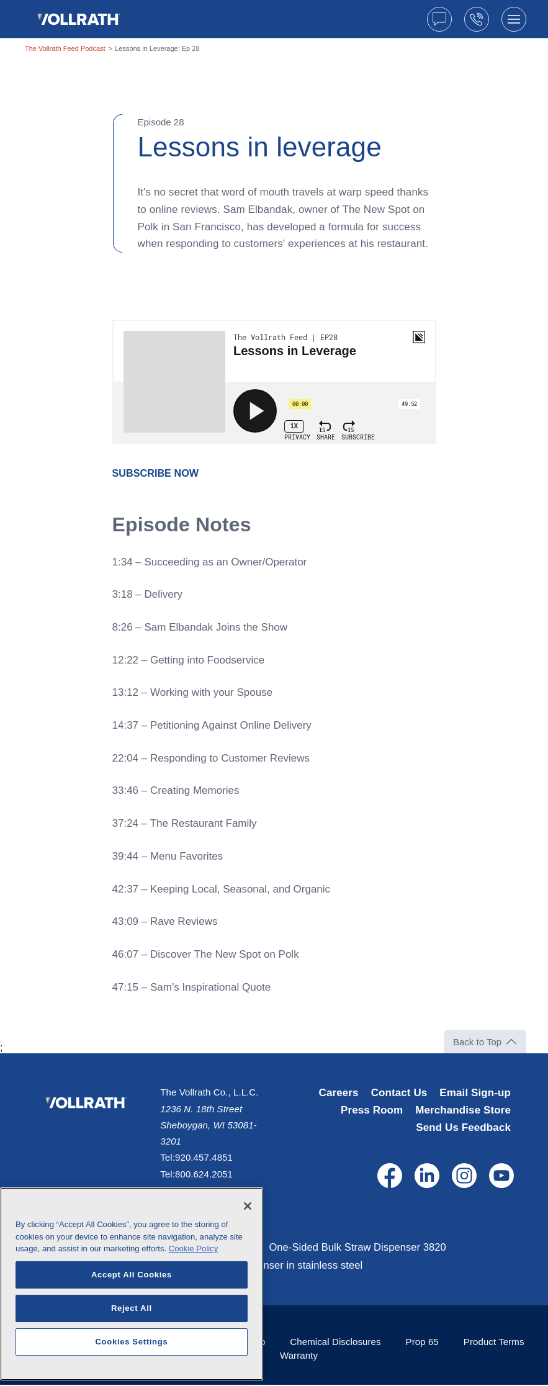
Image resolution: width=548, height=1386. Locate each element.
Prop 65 (422, 1343)
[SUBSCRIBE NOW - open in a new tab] (157, 473)
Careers (339, 1093)
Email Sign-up (475, 1093)
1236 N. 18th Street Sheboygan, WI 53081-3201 (208, 1125)
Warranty (299, 1356)
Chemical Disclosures (335, 1343)
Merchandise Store (463, 1110)
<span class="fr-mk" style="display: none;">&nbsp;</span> (274, 382)
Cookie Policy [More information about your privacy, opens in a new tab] (193, 1288)
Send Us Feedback (463, 1127)
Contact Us (399, 1093)
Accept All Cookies (131, 1313)
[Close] (247, 1245)
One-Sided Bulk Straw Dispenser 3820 (365, 1247)
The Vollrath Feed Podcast (65, 48)
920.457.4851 (204, 1157)
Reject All (131, 1347)
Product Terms (494, 1343)
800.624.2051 (204, 1174)
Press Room (372, 1110)
